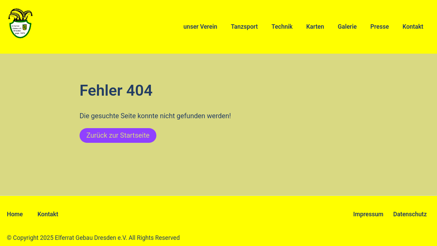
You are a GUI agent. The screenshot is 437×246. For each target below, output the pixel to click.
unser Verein (200, 26)
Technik (282, 26)
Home (15, 214)
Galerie (347, 26)
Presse (379, 26)
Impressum (368, 214)
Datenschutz (410, 214)
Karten (315, 26)
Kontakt (413, 26)
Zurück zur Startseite (118, 135)
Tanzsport (244, 26)
